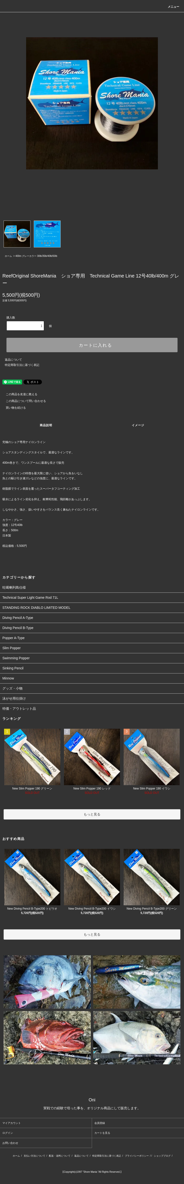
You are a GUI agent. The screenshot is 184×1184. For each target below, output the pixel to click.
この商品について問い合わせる (23, 401)
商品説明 (46, 425)
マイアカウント (11, 1123)
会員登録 (99, 1123)
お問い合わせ (10, 1142)
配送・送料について (59, 1155)
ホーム (8, 256)
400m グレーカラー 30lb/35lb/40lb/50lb (36, 256)
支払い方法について (34, 1155)
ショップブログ (162, 1155)
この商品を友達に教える (18, 394)
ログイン (7, 1132)
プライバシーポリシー (137, 1155)
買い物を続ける (13, 407)
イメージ (138, 425)
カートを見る (102, 1132)
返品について (13, 359)
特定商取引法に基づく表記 (22, 365)
